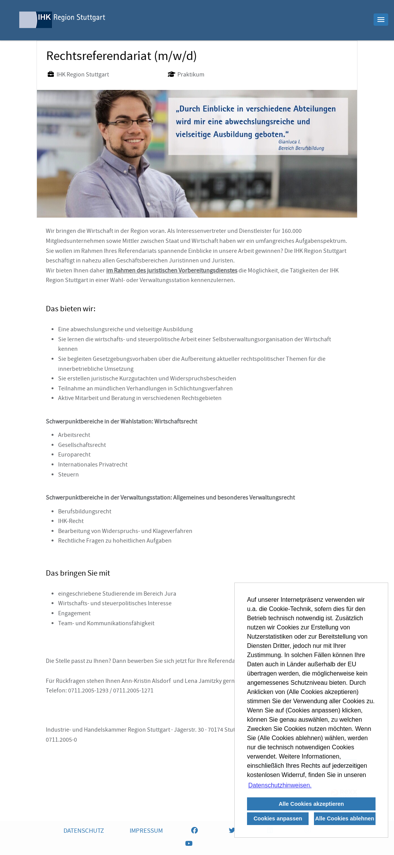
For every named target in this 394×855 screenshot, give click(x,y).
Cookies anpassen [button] (278, 818)
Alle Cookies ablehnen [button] (344, 818)
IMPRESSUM (146, 831)
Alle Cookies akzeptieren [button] (311, 804)
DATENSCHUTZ (83, 831)
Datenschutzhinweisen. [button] (280, 785)
